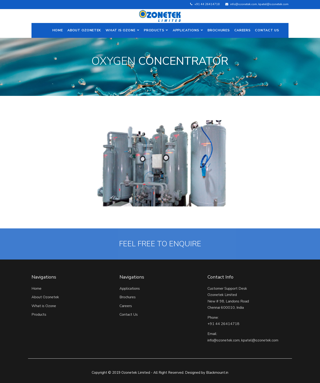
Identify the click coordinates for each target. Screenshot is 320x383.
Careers (242, 30)
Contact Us (267, 30)
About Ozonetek (45, 297)
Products (154, 30)
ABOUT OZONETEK (84, 30)
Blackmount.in (217, 372)
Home (57, 30)
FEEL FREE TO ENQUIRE (160, 244)
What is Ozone (120, 30)
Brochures (218, 30)
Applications (186, 30)
